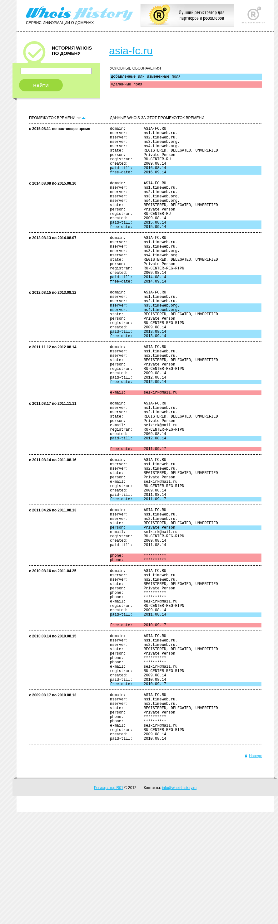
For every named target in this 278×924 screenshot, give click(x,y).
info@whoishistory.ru (179, 900)
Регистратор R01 (108, 900)
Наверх (253, 868)
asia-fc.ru (131, 50)
